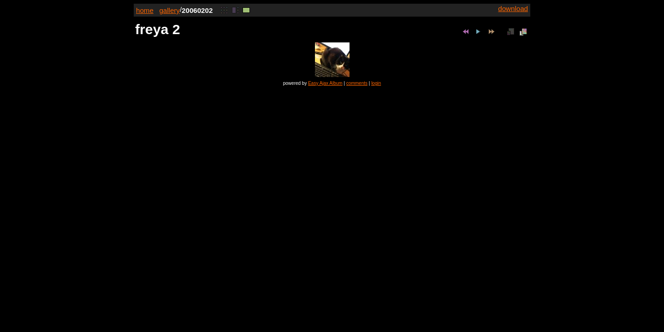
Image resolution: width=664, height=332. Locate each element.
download (513, 8)
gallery (169, 10)
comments (357, 83)
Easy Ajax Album (325, 83)
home (145, 10)
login (376, 83)
